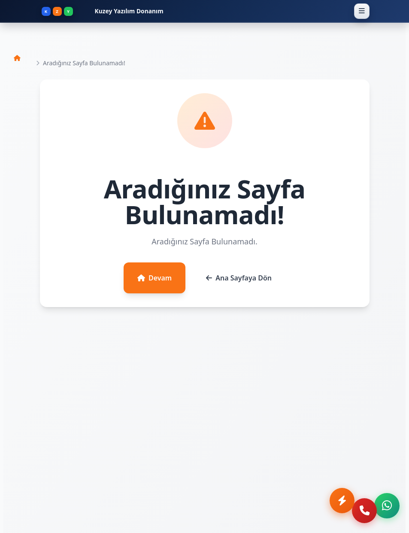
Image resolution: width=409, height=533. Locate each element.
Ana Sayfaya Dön (239, 278)
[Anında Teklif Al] (331, 510)
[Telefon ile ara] (358, 510)
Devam (154, 278)
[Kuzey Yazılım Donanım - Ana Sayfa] (195, 11)
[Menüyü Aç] (362, 11)
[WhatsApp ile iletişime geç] (386, 510)
